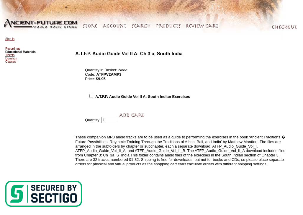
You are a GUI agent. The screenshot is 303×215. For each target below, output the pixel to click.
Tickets (9, 55)
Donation (11, 58)
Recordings (12, 48)
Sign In (9, 39)
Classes (10, 61)
